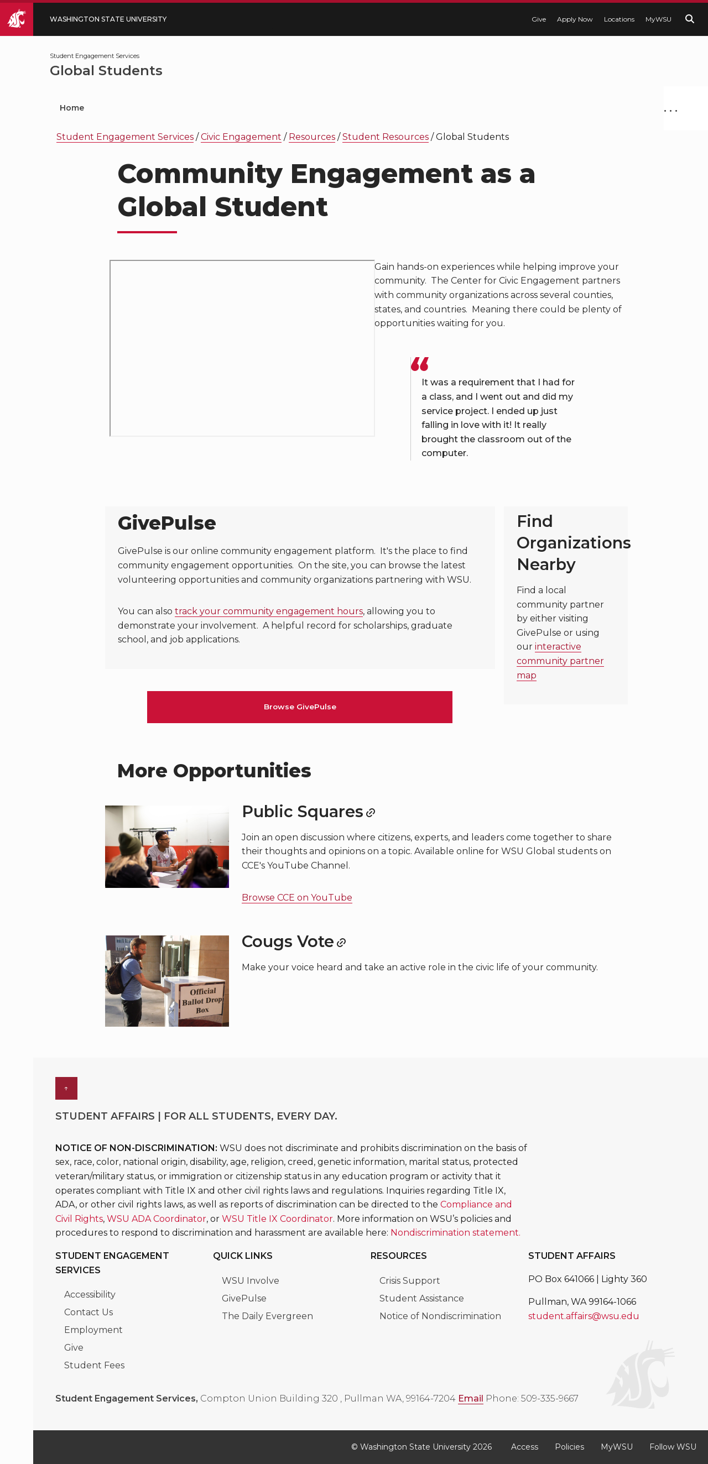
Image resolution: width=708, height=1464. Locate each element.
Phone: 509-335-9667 (532, 1398)
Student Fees (94, 1365)
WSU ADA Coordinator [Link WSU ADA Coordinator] (156, 1219)
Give (539, 19)
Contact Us (88, 1312)
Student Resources (385, 137)
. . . (671, 107)
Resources (312, 137)
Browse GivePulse (300, 706)
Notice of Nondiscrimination (440, 1316)
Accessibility (90, 1294)
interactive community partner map (560, 660)
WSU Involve (250, 1280)
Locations (619, 19)
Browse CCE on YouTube (297, 897)
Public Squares (302, 811)
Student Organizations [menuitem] (166, 108)
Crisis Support (409, 1280)
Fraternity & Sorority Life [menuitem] (546, 108)
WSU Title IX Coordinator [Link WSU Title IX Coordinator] (277, 1219)
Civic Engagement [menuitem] (418, 108)
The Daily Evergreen (267, 1316)
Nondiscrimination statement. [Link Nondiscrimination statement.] (455, 1232)
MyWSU (658, 19)
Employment (93, 1330)
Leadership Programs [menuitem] (297, 108)
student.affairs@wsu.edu (583, 1316)
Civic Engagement (241, 137)
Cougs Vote (288, 941)
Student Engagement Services (125, 137)
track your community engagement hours (269, 611)
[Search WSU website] (689, 19)
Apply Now (575, 19)
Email (470, 1398)
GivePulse (244, 1298)
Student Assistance (421, 1298)
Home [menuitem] (72, 108)
